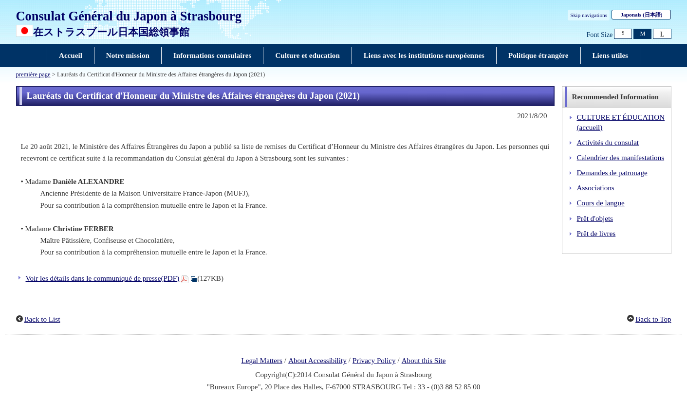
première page (33, 74)
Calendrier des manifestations (621, 158)
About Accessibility (317, 360)
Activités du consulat (608, 142)
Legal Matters (261, 360)
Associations (595, 188)
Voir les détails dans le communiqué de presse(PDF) (103, 278)
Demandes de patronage (612, 173)
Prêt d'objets (595, 218)
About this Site (424, 360)
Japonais (641, 15)
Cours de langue (601, 203)
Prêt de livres (596, 233)
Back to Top (653, 319)
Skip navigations (588, 15)
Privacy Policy (374, 360)
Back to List (42, 319)
